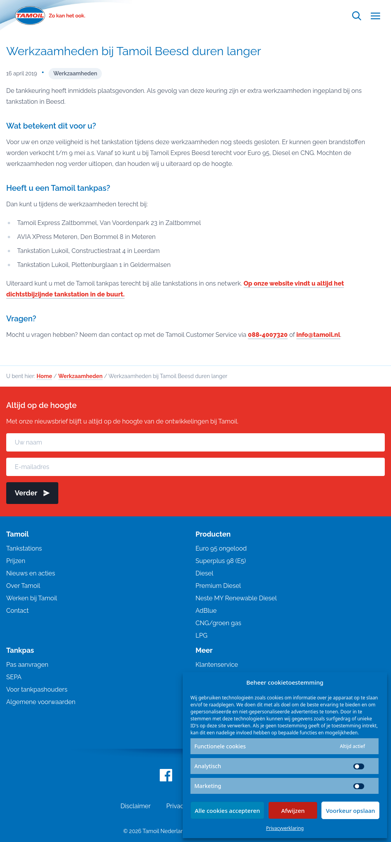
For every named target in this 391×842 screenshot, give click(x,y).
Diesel (204, 573)
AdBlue (206, 610)
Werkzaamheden (75, 73)
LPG (202, 635)
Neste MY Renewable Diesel (236, 598)
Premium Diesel (218, 585)
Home (44, 376)
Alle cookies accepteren (227, 810)
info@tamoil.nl (318, 334)
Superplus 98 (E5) (221, 561)
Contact (17, 610)
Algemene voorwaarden (40, 702)
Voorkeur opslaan (350, 810)
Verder (32, 493)
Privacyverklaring (285, 828)
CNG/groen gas (218, 623)
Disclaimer (135, 806)
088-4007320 (268, 334)
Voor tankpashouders (36, 689)
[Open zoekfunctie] (356, 15)
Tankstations (24, 548)
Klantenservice (217, 664)
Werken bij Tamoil (31, 598)
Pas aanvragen (27, 664)
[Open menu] (375, 15)
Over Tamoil (23, 585)
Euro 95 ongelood (221, 548)
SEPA (13, 677)
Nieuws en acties (30, 573)
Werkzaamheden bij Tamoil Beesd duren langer (133, 51)
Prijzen (15, 561)
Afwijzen (293, 810)
